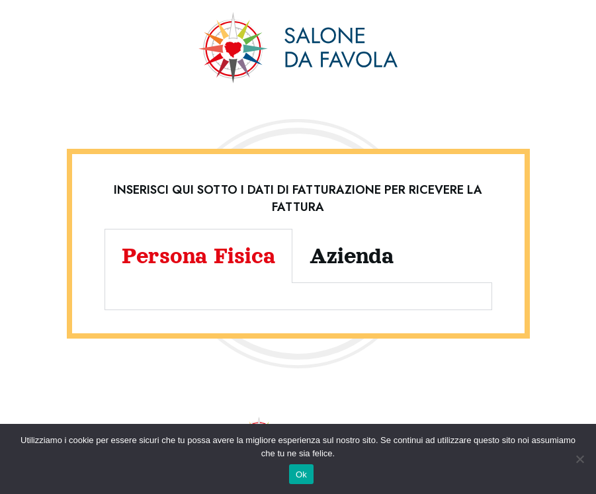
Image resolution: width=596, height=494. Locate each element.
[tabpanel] (298, 296)
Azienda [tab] (352, 256)
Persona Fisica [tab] (198, 256)
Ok (301, 474)
